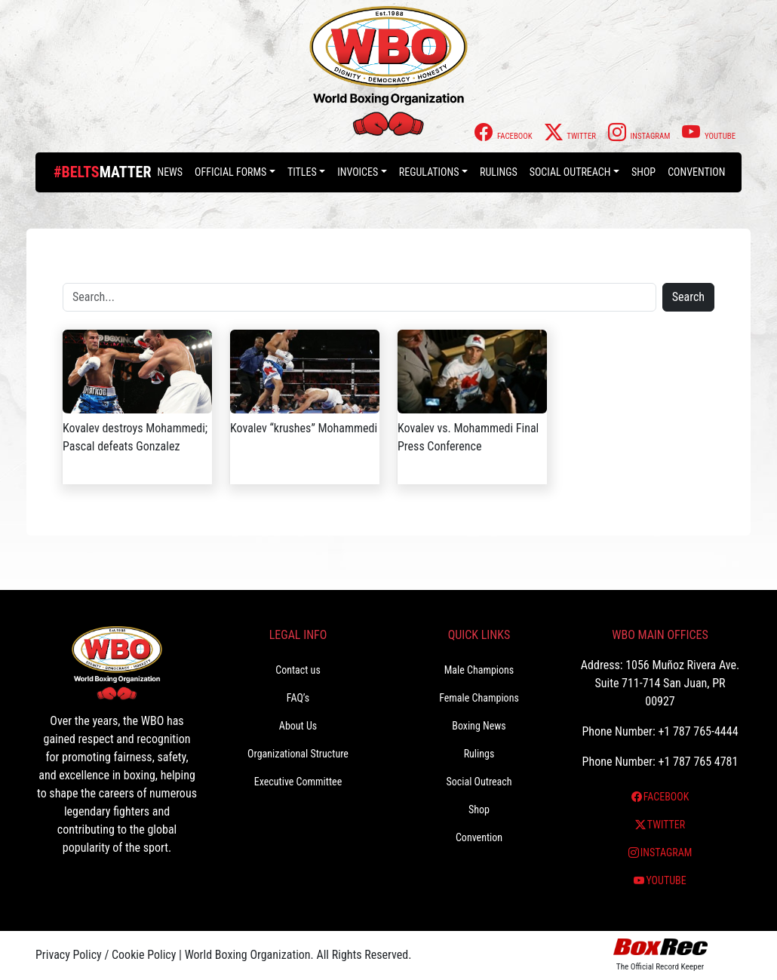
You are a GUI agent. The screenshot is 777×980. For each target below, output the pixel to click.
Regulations (429, 172)
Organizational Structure (298, 754)
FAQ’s (298, 698)
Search (688, 297)
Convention (696, 172)
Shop (643, 172)
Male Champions (479, 670)
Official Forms (230, 172)
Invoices (357, 172)
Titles (302, 172)
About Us (298, 726)
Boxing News (479, 726)
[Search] (359, 297)
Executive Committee (298, 782)
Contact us (298, 670)
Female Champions (479, 698)
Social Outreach (570, 172)
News (170, 172)
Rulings (498, 172)
